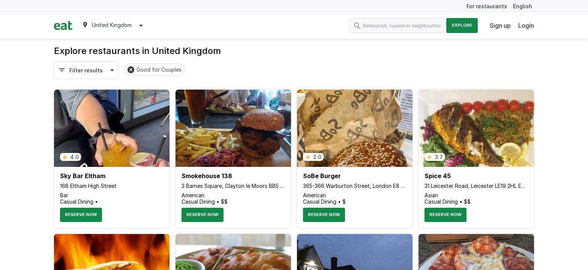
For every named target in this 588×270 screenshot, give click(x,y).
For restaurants (486, 6)
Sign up (500, 25)
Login (526, 25)
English (522, 6)
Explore (462, 25)
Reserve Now (81, 214)
